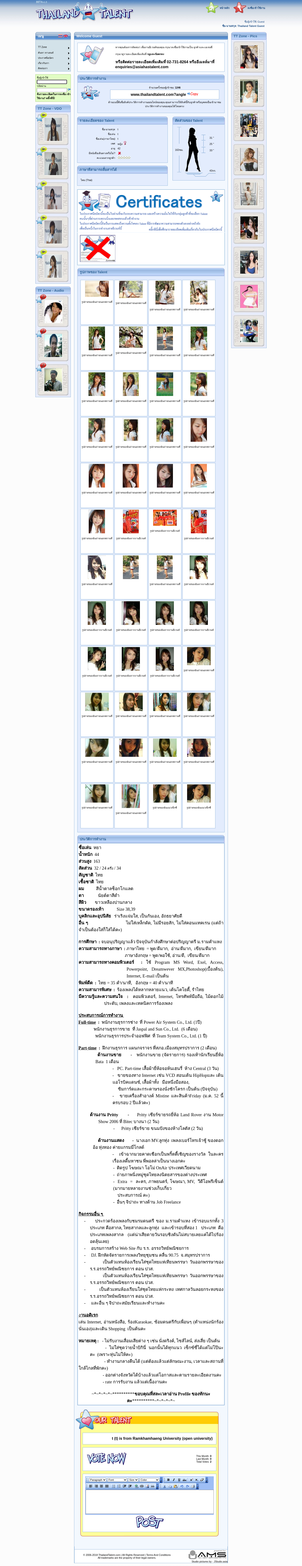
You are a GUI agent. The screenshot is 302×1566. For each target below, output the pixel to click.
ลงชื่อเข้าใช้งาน (256, 8)
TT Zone (42, 47)
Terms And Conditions (158, 1554)
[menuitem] (50, 42)
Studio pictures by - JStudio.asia (209, 1561)
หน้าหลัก (225, 8)
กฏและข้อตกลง (155, 54)
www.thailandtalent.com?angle (158, 95)
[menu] (50, 55)
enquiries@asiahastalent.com (141, 67)
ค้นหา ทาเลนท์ (46, 52)
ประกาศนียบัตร (45, 58)
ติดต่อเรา (43, 68)
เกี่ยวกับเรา (43, 63)
